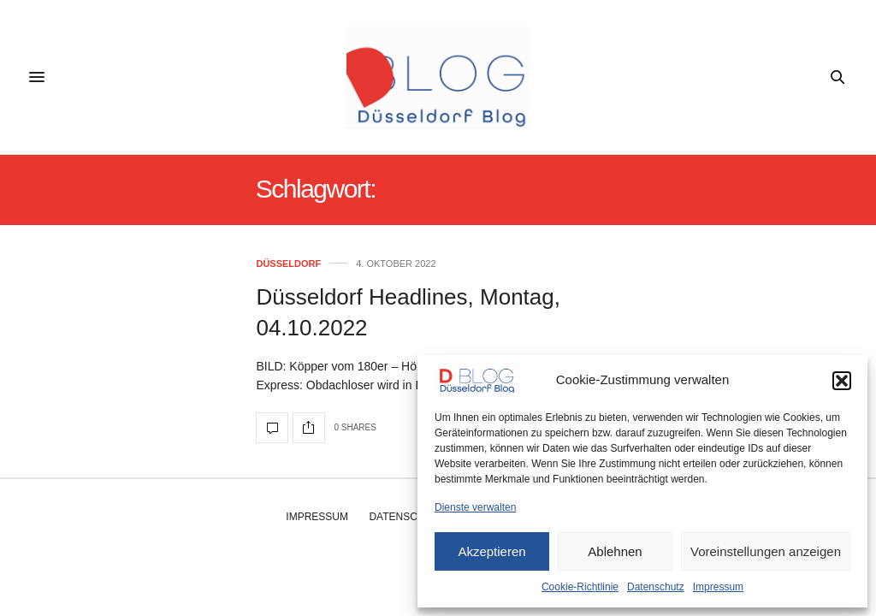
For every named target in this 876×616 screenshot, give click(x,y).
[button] (841, 380)
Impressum (718, 587)
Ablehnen (615, 551)
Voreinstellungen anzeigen (765, 551)
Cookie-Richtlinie (580, 587)
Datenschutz (655, 587)
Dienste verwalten (475, 507)
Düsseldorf (288, 264)
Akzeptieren (491, 551)
